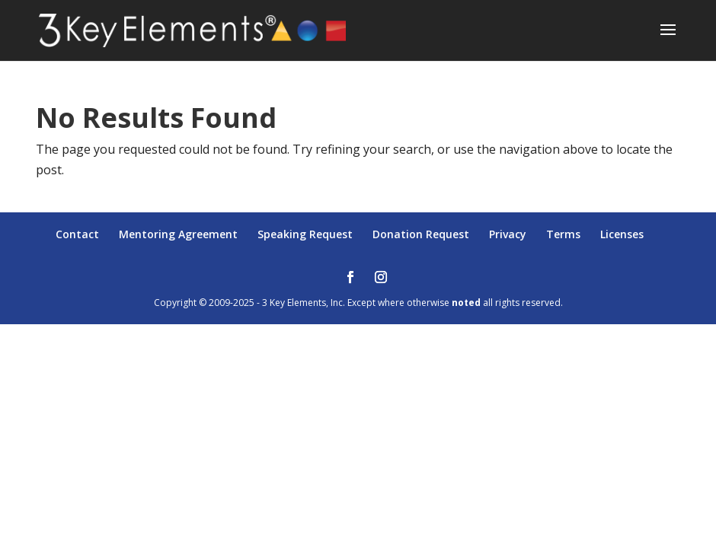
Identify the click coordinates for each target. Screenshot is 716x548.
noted (466, 302)
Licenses (622, 234)
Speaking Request (305, 234)
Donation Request (420, 234)
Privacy (507, 234)
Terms (563, 234)
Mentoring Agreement (178, 234)
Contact (77, 234)
